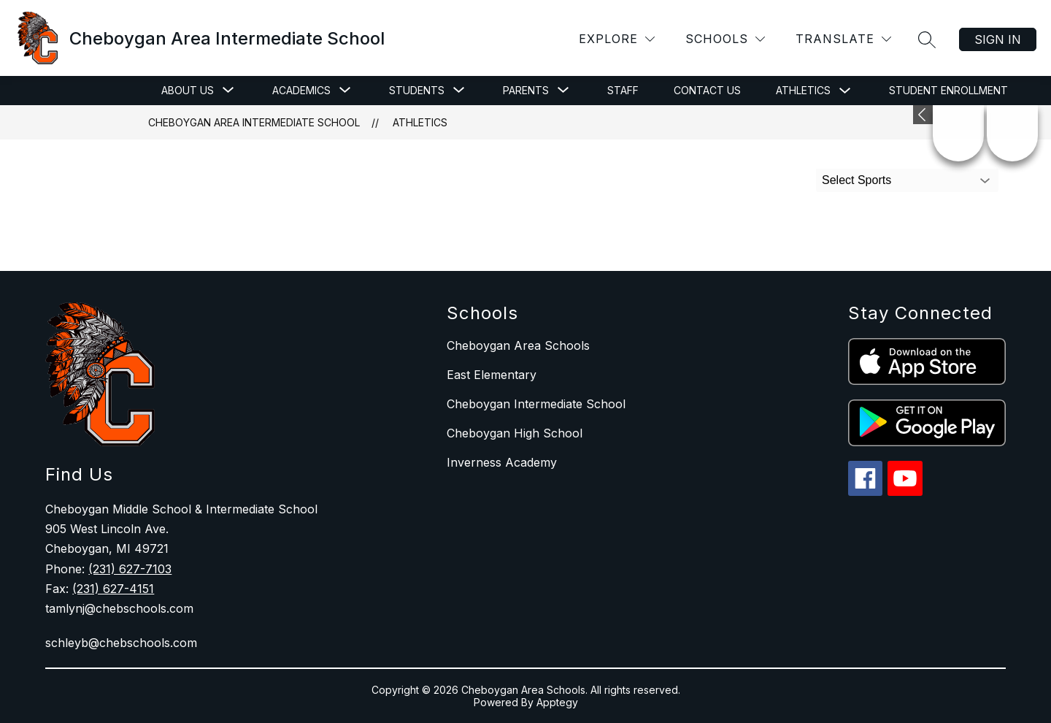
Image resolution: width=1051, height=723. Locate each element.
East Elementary (491, 374)
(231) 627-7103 (130, 569)
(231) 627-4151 (113, 588)
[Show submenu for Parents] (526, 90)
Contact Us (707, 90)
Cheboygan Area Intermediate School (254, 122)
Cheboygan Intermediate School (536, 404)
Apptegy (557, 702)
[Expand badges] (923, 114)
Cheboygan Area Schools (518, 345)
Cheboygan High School (514, 433)
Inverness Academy (502, 462)
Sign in (997, 39)
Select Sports (856, 180)
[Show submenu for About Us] (187, 90)
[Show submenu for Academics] (301, 90)
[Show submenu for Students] (416, 90)
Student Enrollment (948, 90)
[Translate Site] (843, 39)
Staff (623, 90)
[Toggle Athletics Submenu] (845, 91)
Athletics (803, 90)
